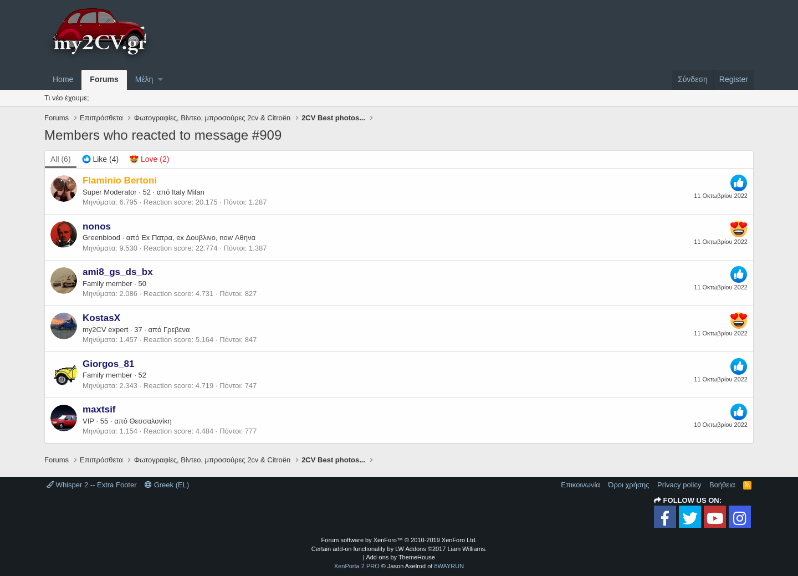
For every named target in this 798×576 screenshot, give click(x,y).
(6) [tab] (60, 159)
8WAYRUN (449, 566)
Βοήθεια (722, 485)
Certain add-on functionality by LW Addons (399, 549)
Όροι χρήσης (628, 485)
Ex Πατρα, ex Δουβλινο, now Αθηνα (198, 237)
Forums (104, 79)
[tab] (100, 160)
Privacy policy (679, 485)
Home (63, 79)
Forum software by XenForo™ (399, 540)
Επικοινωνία (580, 485)
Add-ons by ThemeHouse (400, 557)
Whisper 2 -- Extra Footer (92, 485)
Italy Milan (188, 192)
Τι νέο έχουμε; (66, 98)
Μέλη (144, 79)
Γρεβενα (176, 329)
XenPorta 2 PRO (357, 566)
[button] (160, 80)
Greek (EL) (167, 485)
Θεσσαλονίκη (151, 421)
